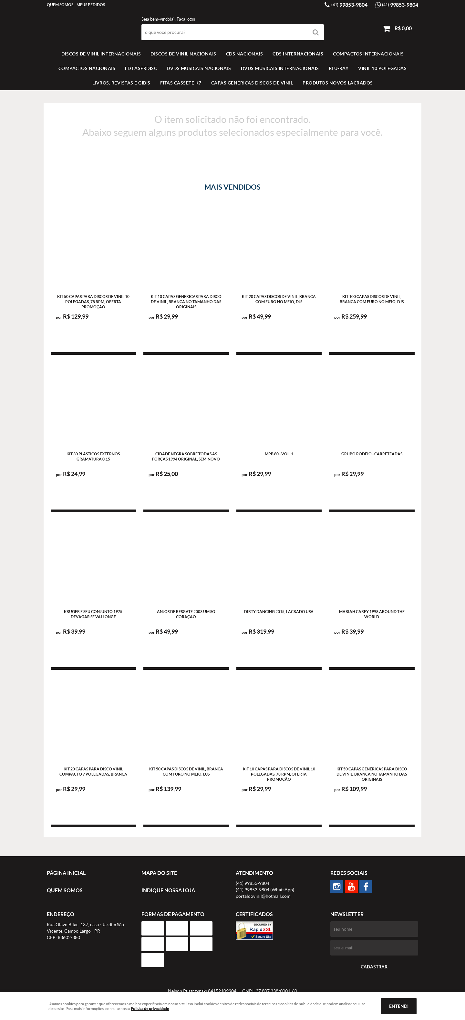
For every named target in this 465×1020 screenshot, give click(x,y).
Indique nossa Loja (168, 890)
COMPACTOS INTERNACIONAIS (368, 53)
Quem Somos (60, 5)
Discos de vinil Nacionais (183, 53)
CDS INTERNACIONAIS (298, 53)
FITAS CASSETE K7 (181, 82)
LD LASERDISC (141, 68)
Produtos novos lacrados (338, 82)
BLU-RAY (339, 68)
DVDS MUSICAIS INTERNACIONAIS (280, 68)
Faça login (186, 19)
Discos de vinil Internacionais (101, 53)
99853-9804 (349, 5)
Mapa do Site (159, 873)
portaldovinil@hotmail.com (263, 896)
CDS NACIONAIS (244, 53)
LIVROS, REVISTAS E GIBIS (121, 82)
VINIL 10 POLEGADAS (382, 68)
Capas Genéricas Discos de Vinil (252, 82)
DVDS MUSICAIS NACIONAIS (199, 68)
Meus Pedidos (91, 5)
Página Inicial (66, 873)
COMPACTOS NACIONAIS (87, 68)
